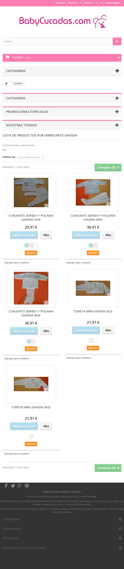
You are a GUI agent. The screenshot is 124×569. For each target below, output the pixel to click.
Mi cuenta (10, 538)
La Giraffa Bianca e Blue (80, 509)
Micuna (68, 512)
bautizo (61, 504)
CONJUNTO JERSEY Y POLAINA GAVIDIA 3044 (93, 217)
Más (5, 150)
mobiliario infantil (82, 504)
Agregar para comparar (16, 262)
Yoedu (54, 512)
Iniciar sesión (112, 3)
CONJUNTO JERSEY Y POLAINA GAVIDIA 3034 (31, 313)
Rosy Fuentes (116, 509)
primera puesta (49, 504)
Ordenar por (9, 157)
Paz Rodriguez (100, 509)
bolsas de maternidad (67, 501)
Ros (61, 512)
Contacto (60, 3)
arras (69, 504)
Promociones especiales (27, 112)
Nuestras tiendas (21, 125)
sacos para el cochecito (91, 501)
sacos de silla (111, 501)
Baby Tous (45, 509)
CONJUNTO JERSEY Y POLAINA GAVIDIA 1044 (31, 217)
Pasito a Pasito (59, 509)
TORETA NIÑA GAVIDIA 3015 (93, 311)
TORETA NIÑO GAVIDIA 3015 (31, 407)
